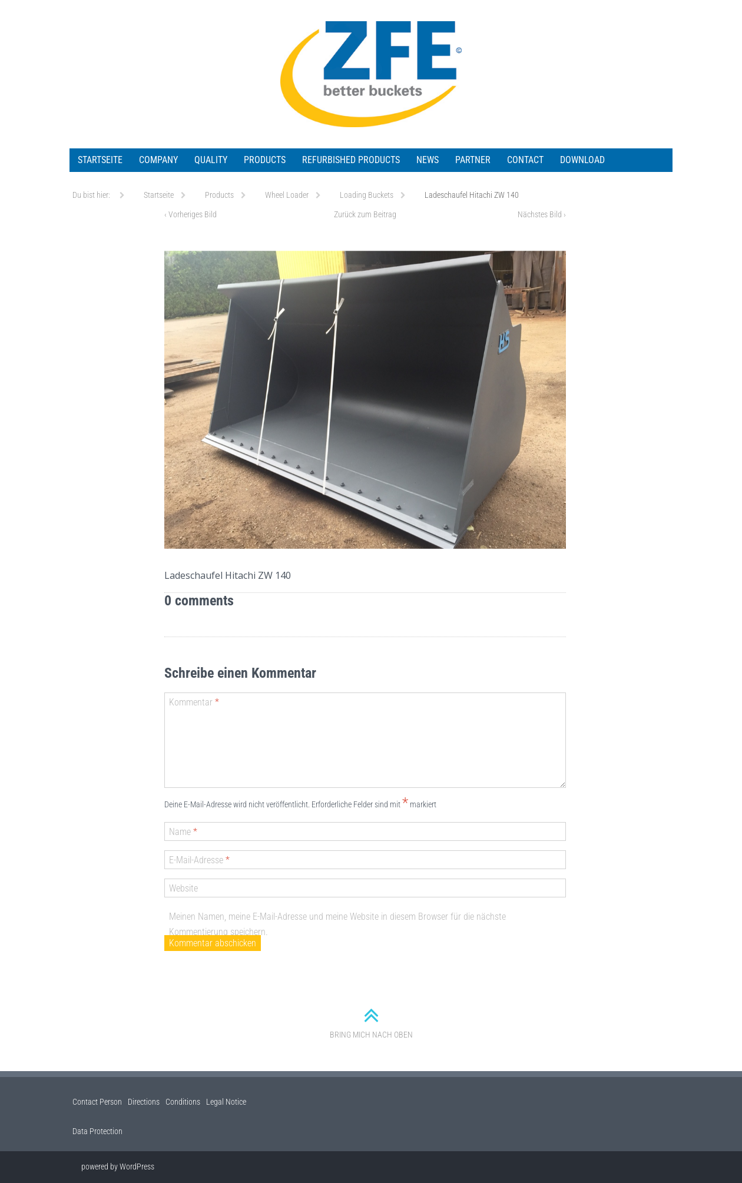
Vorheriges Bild (190, 214)
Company (158, 159)
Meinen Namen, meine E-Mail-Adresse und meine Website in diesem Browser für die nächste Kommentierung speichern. (337, 924)
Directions (144, 1101)
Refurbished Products (351, 159)
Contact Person (97, 1101)
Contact (525, 159)
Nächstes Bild (542, 214)
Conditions (182, 1101)
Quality (210, 159)
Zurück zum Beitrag (365, 214)
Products (265, 159)
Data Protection (97, 1131)
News (427, 159)
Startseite (100, 159)
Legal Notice (226, 1101)
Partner (473, 159)
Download (582, 159)
